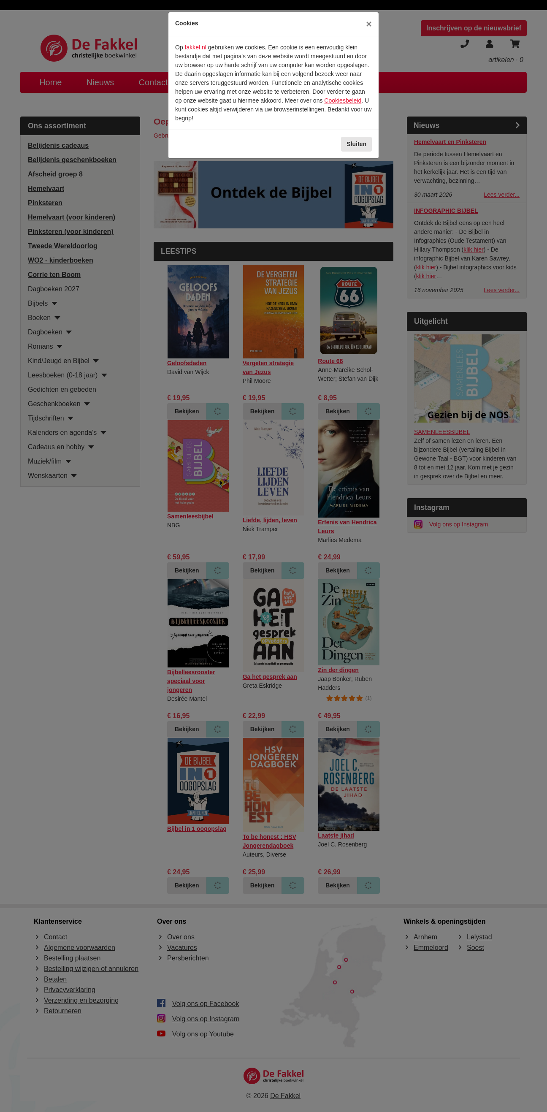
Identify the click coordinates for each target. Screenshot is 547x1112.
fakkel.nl (195, 47)
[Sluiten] (369, 24)
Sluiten (356, 144)
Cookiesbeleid (342, 100)
